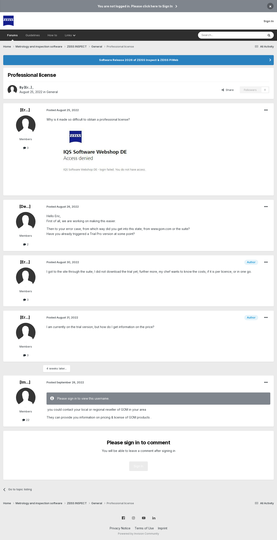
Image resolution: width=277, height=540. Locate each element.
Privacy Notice (120, 528)
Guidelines (33, 35)
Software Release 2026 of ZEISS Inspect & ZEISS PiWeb (138, 60)
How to (52, 35)
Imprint (162, 528)
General (52, 92)
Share (228, 90)
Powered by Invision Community (138, 533)
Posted (63, 110)
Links (70, 35)
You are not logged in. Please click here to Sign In (135, 6)
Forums (12, 37)
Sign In (269, 21)
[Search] (220, 35)
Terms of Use (144, 528)
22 (25, 420)
